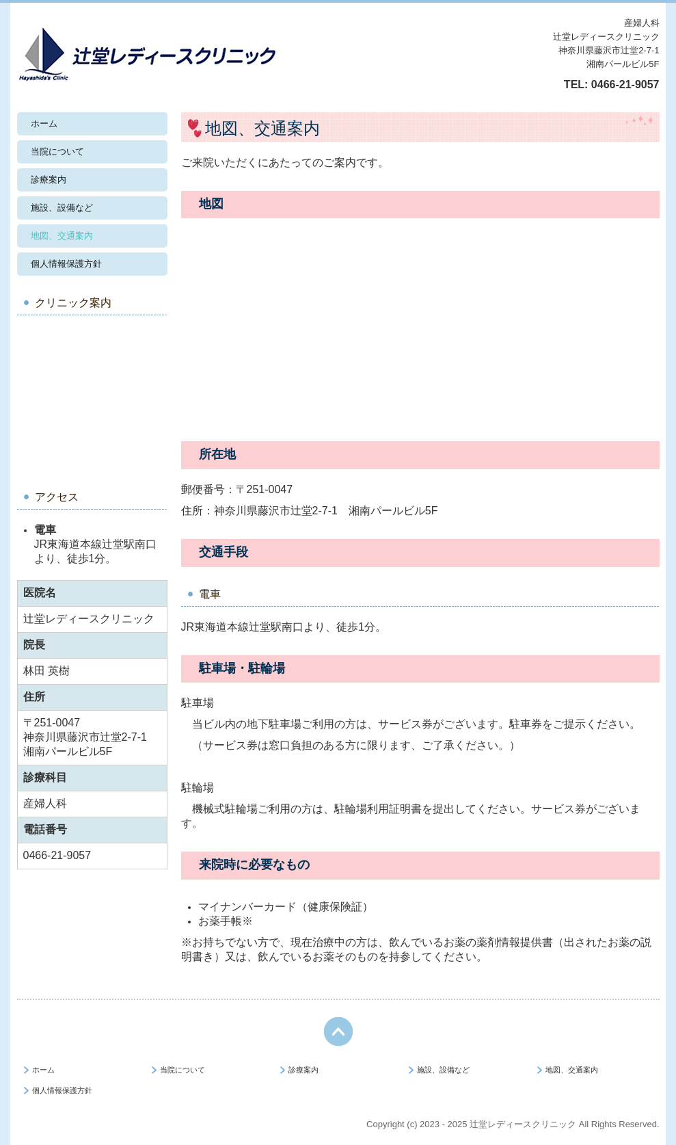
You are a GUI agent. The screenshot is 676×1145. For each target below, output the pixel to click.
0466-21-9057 (625, 84)
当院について (57, 151)
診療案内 (48, 179)
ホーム (44, 123)
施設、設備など (62, 207)
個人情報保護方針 (66, 264)
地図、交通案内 (62, 236)
